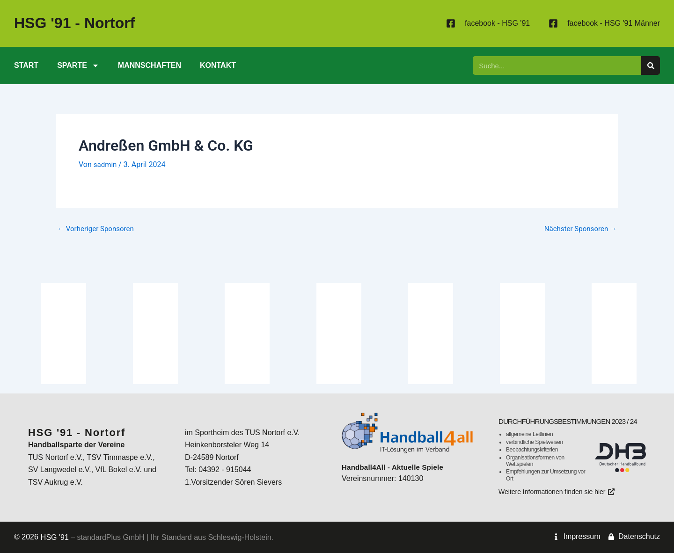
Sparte (78, 65)
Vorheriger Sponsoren (98, 229)
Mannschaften (149, 65)
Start (26, 65)
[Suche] (650, 65)
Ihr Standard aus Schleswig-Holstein (209, 537)
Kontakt (218, 65)
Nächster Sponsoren (578, 229)
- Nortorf (74, 23)
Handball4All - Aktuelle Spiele (395, 458)
